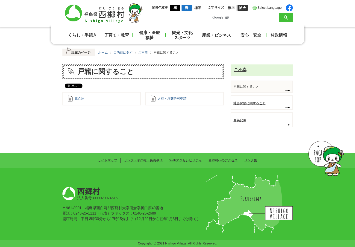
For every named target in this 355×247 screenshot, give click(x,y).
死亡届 (79, 98)
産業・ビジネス (216, 35)
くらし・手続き (82, 35)
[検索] (245, 17)
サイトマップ (107, 160)
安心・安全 (251, 35)
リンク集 (250, 160)
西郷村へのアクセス (223, 160)
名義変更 (239, 120)
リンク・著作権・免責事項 (143, 160)
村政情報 (278, 35)
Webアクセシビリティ (185, 160)
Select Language (270, 7)
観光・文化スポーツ (182, 35)
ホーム (103, 52)
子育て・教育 (116, 35)
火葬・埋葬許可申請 (172, 98)
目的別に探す (123, 52)
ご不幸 (143, 52)
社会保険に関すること (249, 103)
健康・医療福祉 (149, 35)
